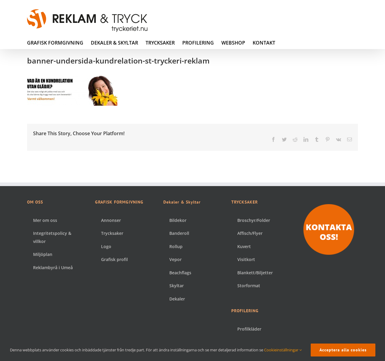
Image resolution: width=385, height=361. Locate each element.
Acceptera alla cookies (343, 350)
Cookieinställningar (283, 350)
